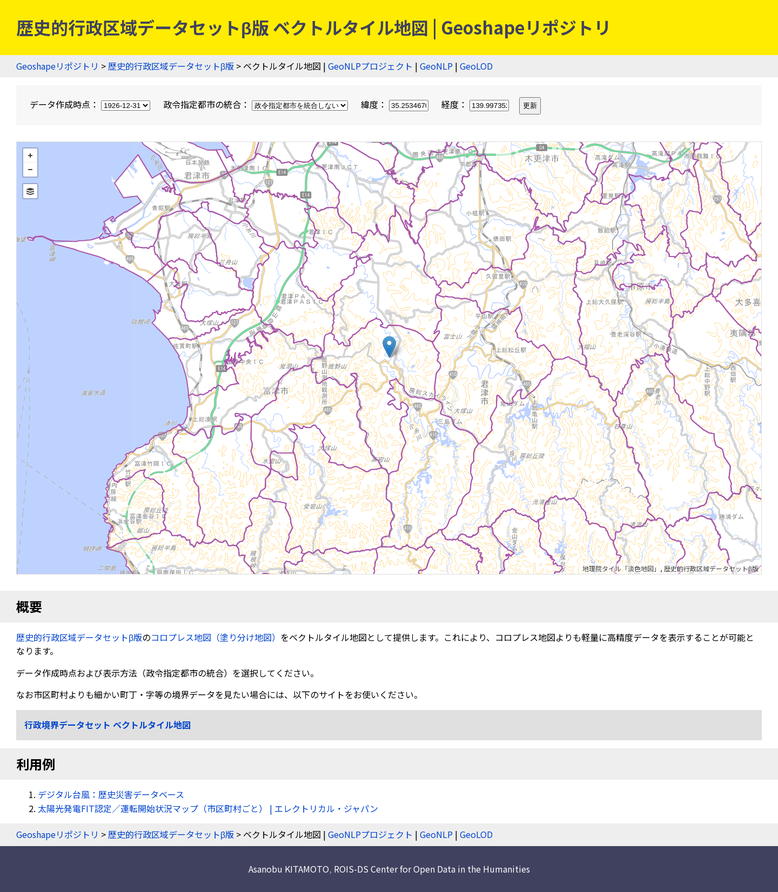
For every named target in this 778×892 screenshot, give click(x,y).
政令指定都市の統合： (256, 104)
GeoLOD (476, 65)
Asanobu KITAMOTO (289, 868)
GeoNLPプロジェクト (370, 65)
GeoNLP (436, 65)
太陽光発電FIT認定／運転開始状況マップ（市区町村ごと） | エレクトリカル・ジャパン (208, 808)
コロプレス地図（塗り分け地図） (215, 637)
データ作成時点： (91, 104)
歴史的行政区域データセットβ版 (171, 65)
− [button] (30, 170)
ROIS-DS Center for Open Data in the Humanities (432, 868)
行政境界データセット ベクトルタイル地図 (107, 724)
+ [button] (30, 155)
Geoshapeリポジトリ (57, 65)
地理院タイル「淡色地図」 (621, 568)
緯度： (396, 104)
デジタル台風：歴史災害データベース (111, 794)
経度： (476, 104)
